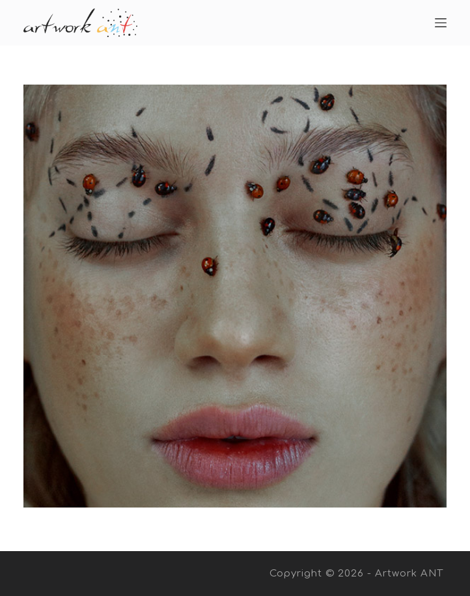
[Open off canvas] (441, 23)
